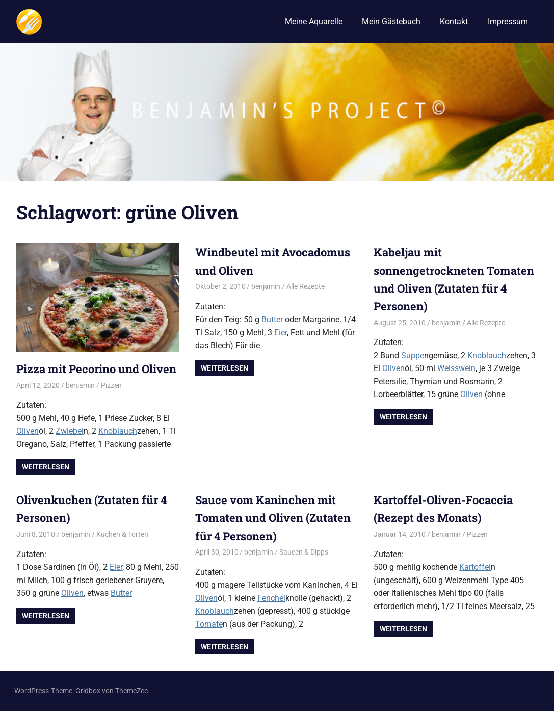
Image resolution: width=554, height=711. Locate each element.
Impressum (508, 22)
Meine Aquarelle (313, 22)
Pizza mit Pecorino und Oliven (96, 368)
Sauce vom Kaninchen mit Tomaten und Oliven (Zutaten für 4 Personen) (273, 517)
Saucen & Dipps (303, 552)
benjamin (80, 385)
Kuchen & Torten (122, 534)
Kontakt (454, 22)
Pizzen (111, 385)
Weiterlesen (45, 467)
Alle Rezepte (305, 286)
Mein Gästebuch (391, 22)
